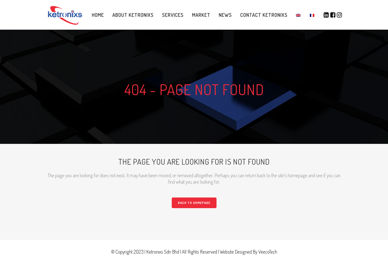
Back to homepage (194, 203)
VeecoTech (267, 251)
